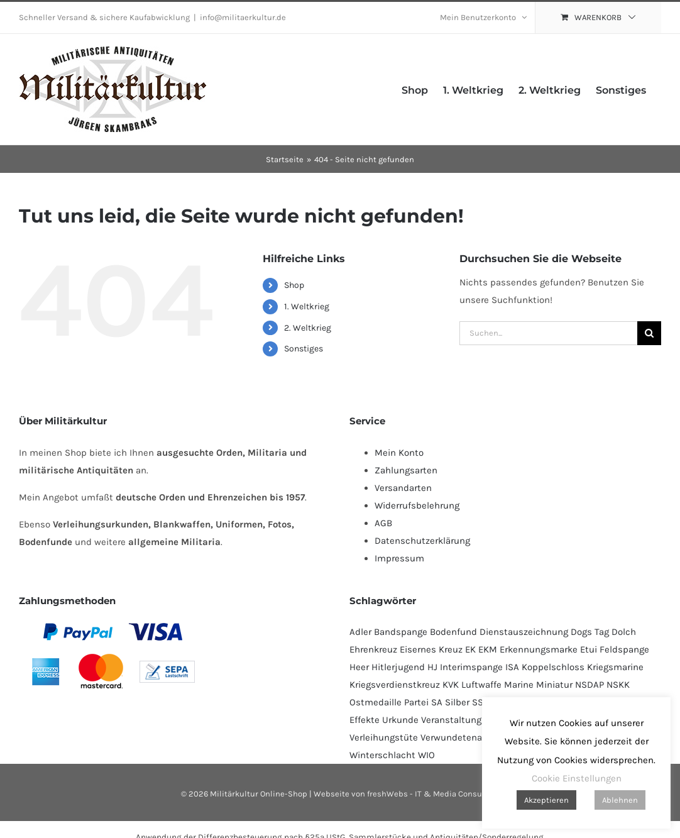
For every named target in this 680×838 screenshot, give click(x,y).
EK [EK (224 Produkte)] (470, 649)
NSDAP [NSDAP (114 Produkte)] (589, 684)
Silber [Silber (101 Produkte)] (457, 702)
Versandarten (403, 487)
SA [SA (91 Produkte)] (436, 702)
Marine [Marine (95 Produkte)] (519, 684)
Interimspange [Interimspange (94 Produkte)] (471, 667)
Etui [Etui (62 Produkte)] (588, 649)
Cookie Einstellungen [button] (577, 778)
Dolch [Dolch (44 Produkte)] (623, 631)
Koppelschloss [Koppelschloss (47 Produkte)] (553, 667)
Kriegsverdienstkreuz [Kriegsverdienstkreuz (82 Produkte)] (394, 684)
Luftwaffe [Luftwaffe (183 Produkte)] (481, 684)
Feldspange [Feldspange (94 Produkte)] (624, 649)
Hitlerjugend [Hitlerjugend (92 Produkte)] (398, 667)
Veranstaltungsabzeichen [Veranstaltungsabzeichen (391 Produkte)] (475, 719)
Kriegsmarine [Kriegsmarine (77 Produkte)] (615, 667)
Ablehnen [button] (620, 800)
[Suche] (649, 333)
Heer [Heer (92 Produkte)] (359, 667)
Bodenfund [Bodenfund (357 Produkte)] (453, 631)
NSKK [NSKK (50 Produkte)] (618, 684)
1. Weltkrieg (306, 306)
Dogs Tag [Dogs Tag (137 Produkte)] (590, 631)
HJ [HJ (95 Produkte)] (432, 667)
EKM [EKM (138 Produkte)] (487, 649)
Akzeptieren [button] (546, 800)
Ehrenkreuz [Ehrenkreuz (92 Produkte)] (373, 649)
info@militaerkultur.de (243, 17)
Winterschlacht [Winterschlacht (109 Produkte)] (382, 755)
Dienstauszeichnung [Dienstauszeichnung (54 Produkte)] (524, 631)
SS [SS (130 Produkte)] (477, 702)
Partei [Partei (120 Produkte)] (416, 702)
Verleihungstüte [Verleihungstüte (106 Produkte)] (383, 737)
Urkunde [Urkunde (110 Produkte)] (400, 719)
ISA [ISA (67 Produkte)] (512, 667)
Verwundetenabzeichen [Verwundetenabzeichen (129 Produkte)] (470, 737)
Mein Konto (399, 452)
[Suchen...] (548, 333)
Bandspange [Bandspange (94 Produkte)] (400, 631)
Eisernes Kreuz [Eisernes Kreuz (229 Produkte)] (431, 649)
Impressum (399, 558)
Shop (294, 285)
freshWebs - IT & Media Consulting (433, 793)
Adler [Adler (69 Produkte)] (360, 631)
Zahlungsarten (406, 470)
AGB (383, 523)
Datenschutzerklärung (422, 540)
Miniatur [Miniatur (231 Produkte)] (554, 684)
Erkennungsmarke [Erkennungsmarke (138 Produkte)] (539, 649)
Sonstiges (303, 348)
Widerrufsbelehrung (417, 505)
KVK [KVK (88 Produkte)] (450, 684)
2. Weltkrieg (307, 328)
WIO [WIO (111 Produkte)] (426, 755)
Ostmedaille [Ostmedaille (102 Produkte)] (375, 702)
